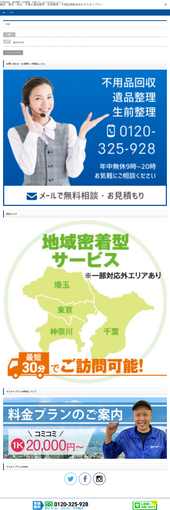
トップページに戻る (13, 53)
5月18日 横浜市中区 (13, 42)
